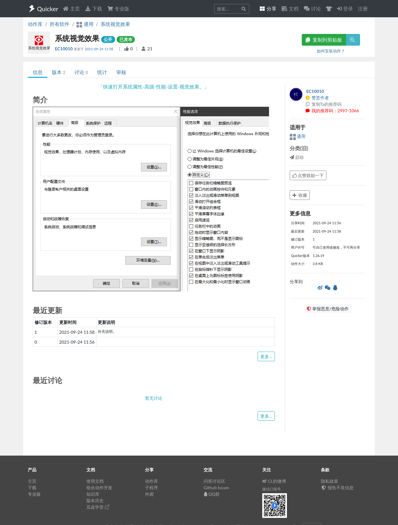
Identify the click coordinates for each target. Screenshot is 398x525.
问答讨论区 (214, 481)
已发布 (125, 39)
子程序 (151, 487)
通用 (298, 136)
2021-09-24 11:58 (99, 49)
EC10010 (64, 48)
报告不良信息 (337, 487)
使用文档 (95, 481)
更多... (266, 356)
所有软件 (59, 24)
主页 (71, 8)
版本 (58, 72)
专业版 (118, 8)
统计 (102, 72)
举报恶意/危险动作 (328, 308)
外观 (149, 494)
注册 (363, 8)
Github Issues (216, 487)
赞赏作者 (317, 97)
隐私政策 (329, 481)
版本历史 (95, 500)
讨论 (81, 72)
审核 (121, 72)
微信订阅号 (271, 489)
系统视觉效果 (115, 24)
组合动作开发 (99, 487)
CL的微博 (274, 481)
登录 (345, 8)
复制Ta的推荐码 (323, 104)
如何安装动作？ (331, 50)
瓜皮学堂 (97, 507)
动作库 (35, 24)
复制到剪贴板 (324, 40)
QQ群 (212, 494)
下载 (93, 8)
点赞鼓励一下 (308, 175)
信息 (38, 72)
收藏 (299, 195)
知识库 (92, 494)
